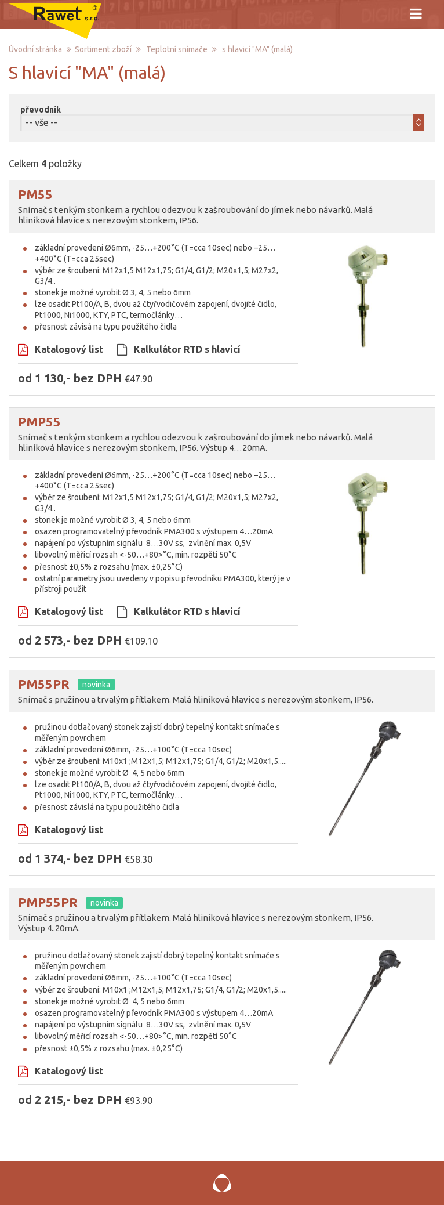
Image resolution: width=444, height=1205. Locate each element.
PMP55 (39, 421)
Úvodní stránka (35, 49)
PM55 (35, 194)
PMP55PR (48, 902)
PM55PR (44, 683)
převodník (40, 110)
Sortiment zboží (103, 49)
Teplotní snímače (177, 49)
